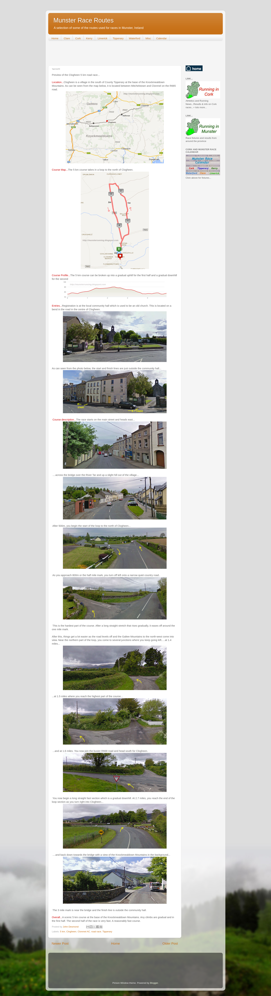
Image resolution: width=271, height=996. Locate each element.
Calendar (161, 38)
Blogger (154, 983)
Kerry (89, 38)
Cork (78, 38)
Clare (67, 38)
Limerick (102, 38)
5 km (62, 931)
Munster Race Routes (83, 20)
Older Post (170, 943)
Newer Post (60, 943)
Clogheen (71, 931)
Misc (148, 38)
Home (55, 38)
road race (96, 931)
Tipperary (118, 38)
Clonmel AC (84, 931)
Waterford (134, 38)
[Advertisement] (111, 54)
